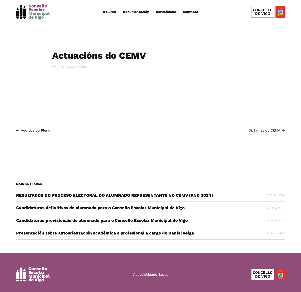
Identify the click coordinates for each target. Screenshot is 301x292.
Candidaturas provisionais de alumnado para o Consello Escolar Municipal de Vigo (102, 220)
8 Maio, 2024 (276, 220)
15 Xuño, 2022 (276, 232)
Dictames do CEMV (264, 130)
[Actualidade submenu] (178, 12)
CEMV (83, 66)
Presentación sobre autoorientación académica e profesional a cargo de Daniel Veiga (105, 233)
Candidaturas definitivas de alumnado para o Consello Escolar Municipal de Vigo (100, 208)
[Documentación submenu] (151, 12)
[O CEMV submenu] (118, 12)
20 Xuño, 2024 (275, 195)
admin (71, 66)
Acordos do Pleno (35, 130)
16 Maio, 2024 (276, 207)
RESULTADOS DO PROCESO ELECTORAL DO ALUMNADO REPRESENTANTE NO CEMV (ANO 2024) (114, 195)
